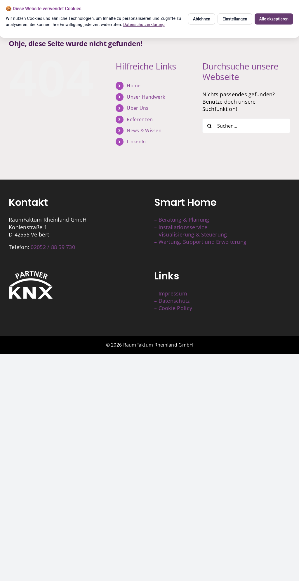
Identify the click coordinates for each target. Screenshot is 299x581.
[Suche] (209, 126)
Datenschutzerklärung (144, 24)
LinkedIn (136, 141)
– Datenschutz (172, 300)
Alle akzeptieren (273, 19)
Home (133, 85)
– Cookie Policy (173, 308)
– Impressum (170, 293)
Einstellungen (234, 19)
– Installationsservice (180, 227)
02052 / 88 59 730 (53, 247)
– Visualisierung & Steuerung (190, 234)
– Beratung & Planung (181, 219)
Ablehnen (201, 19)
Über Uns (137, 108)
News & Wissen (144, 130)
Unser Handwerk (146, 97)
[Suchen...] (246, 126)
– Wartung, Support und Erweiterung (200, 241)
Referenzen (140, 119)
